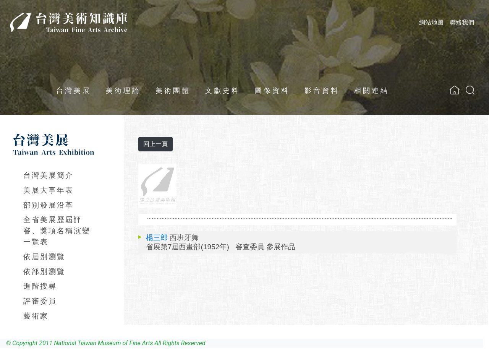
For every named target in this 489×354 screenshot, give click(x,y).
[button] (470, 90)
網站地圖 (431, 22)
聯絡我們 (462, 22)
